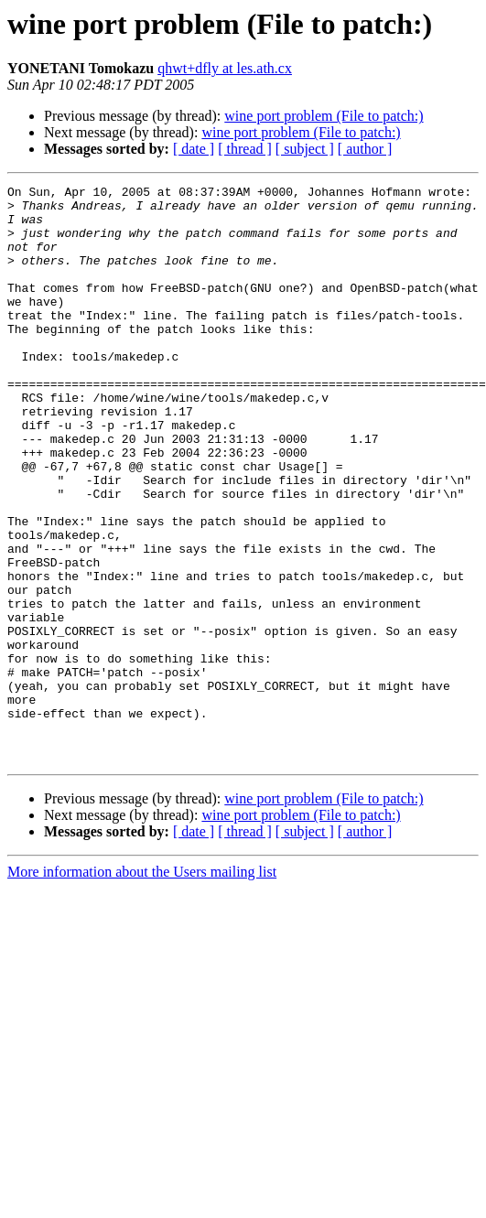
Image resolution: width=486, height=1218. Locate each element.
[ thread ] (245, 148)
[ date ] (193, 148)
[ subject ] (304, 148)
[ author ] (365, 148)
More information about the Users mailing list (141, 987)
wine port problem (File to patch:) (323, 116)
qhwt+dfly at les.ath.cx (224, 68)
